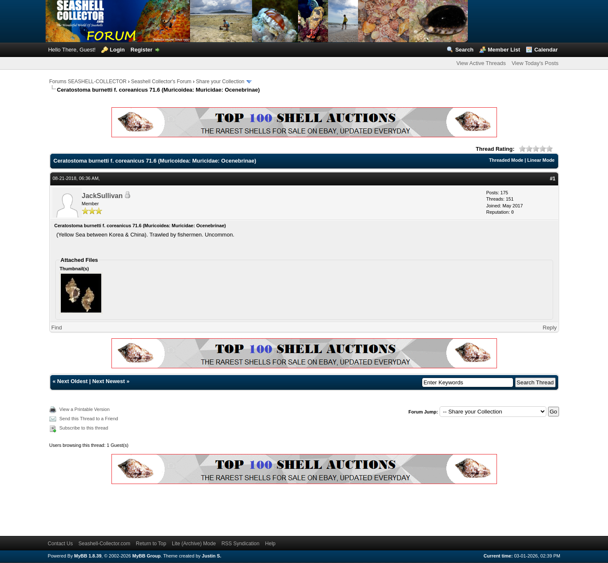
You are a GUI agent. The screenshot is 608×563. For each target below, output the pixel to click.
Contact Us (60, 544)
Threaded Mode (506, 160)
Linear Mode (541, 160)
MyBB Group (146, 555)
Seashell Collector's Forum (161, 81)
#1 (552, 179)
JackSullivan (102, 195)
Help (270, 544)
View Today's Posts (535, 63)
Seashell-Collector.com (104, 544)
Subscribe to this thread (84, 427)
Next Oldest (72, 381)
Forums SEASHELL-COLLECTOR (88, 81)
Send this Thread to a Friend (89, 418)
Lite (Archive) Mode (194, 544)
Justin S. (211, 555)
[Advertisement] (203, 509)
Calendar (546, 49)
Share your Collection (220, 81)
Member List (504, 49)
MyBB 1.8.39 (87, 555)
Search (464, 49)
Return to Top (151, 544)
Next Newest (108, 381)
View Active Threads (481, 63)
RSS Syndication (240, 544)
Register (141, 49)
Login (117, 49)
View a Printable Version (85, 409)
